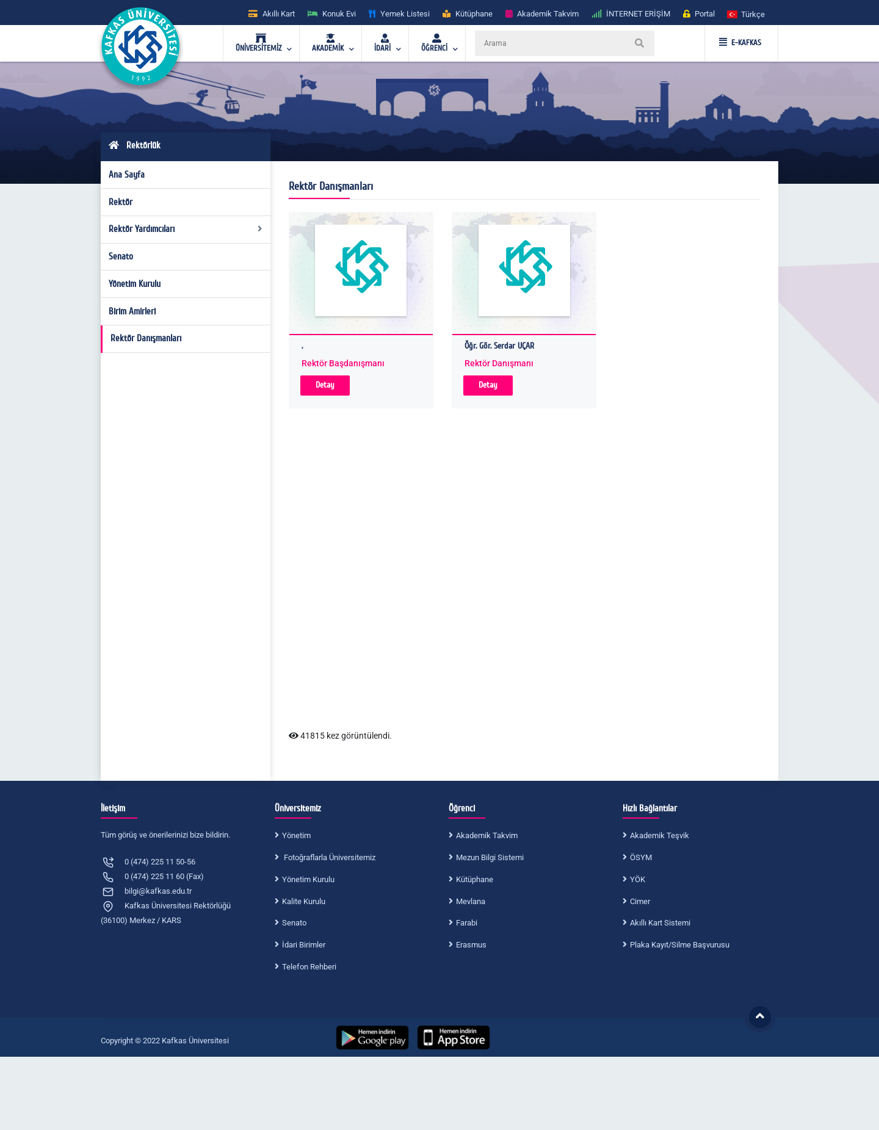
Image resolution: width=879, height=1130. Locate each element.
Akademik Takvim (487, 835)
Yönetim (296, 835)
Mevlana (470, 901)
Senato (121, 256)
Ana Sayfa (127, 174)
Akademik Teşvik (659, 835)
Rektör (120, 202)
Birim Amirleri (132, 311)
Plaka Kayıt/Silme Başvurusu (679, 944)
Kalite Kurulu (303, 901)
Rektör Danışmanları (145, 338)
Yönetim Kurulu (135, 283)
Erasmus (471, 944)
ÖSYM (641, 857)
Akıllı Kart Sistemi (660, 922)
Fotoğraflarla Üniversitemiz (328, 857)
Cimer (640, 901)
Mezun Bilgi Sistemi (490, 857)
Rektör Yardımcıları (186, 228)
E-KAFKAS (740, 42)
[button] (746, 13)
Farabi (466, 922)
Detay (325, 385)
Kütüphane (474, 879)
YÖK (637, 879)
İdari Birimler (303, 944)
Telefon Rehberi (309, 966)
